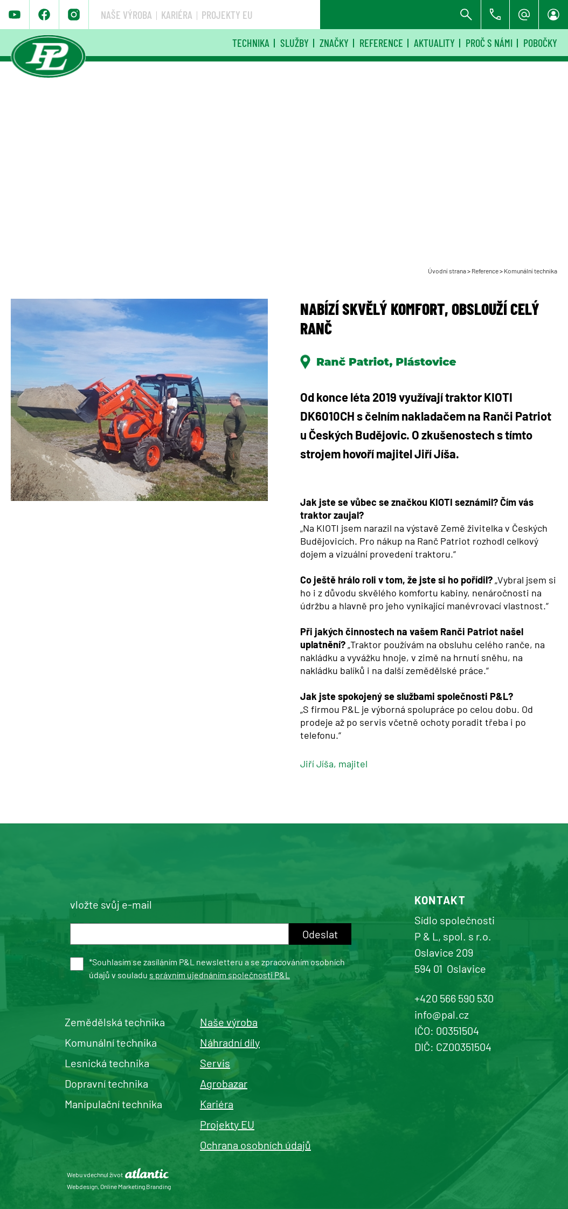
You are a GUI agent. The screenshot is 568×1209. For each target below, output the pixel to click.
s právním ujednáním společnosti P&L (219, 975)
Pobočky (540, 42)
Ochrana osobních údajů (255, 1144)
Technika (250, 42)
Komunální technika (530, 270)
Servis (215, 1062)
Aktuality (434, 42)
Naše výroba (287, 14)
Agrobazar (223, 1083)
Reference (381, 42)
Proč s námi (489, 42)
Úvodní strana (447, 270)
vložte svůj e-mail (111, 904)
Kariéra (337, 14)
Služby (294, 42)
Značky (334, 42)
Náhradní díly (230, 1042)
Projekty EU (387, 14)
